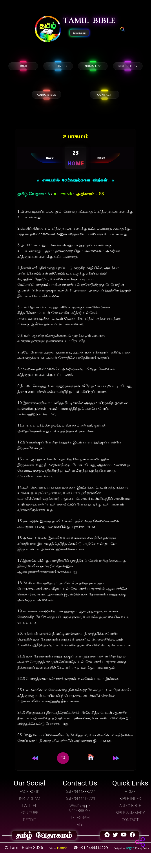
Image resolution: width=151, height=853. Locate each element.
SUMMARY (93, 66)
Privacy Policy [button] (142, 848)
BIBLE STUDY (128, 66)
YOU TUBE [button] (29, 813)
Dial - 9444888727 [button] (80, 791)
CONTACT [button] (130, 820)
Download (79, 33)
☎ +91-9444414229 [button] (91, 848)
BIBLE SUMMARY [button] (130, 813)
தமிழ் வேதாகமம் (33, 194)
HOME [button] (130, 791)
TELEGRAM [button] (80, 817)
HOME (23, 66)
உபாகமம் (63, 194)
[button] (48, 29)
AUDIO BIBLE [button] (130, 806)
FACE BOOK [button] (30, 791)
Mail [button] (80, 824)
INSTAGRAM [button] (29, 798)
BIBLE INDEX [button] (130, 798)
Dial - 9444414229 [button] (80, 798)
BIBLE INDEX (58, 66)
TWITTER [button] (30, 806)
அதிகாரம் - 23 (90, 194)
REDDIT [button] (29, 820)
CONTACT (104, 94)
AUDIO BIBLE (46, 94)
